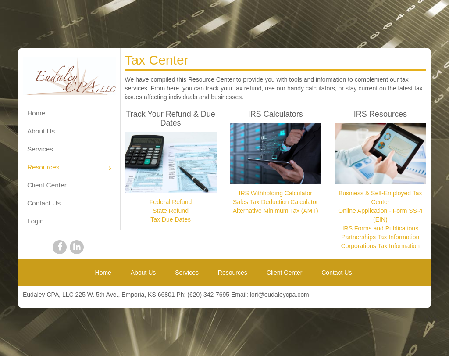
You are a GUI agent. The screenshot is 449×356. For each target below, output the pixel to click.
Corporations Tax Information (380, 245)
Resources (69, 168)
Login (35, 221)
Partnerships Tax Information (380, 237)
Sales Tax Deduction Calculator (275, 201)
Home (36, 113)
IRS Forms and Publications (380, 228)
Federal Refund (171, 201)
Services (40, 149)
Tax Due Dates (170, 219)
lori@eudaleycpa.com (279, 294)
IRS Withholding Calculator (275, 193)
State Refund (171, 210)
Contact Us (44, 203)
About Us (41, 131)
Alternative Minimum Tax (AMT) (275, 210)
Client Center (47, 185)
